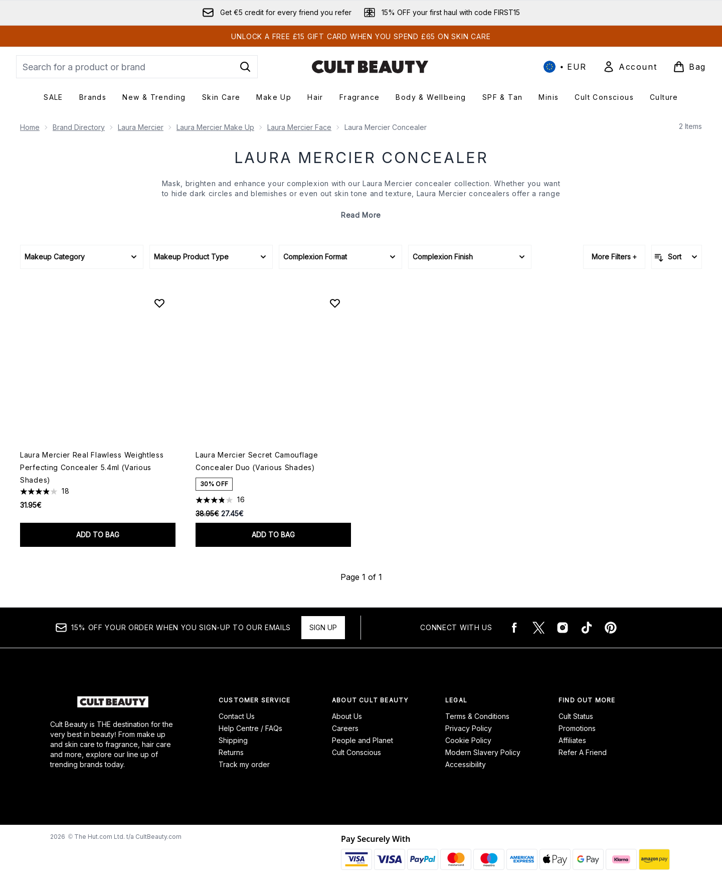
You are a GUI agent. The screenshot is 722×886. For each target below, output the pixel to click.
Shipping (233, 740)
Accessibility (465, 764)
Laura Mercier (140, 127)
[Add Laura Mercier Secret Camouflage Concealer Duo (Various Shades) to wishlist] (335, 303)
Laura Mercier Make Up (215, 127)
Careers (345, 728)
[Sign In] (630, 67)
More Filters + (614, 256)
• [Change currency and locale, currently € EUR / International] (565, 67)
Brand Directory (79, 127)
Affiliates (572, 740)
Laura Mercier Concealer (361, 158)
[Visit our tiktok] (587, 628)
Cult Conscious (356, 752)
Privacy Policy (468, 728)
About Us (347, 716)
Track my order (244, 764)
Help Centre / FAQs (250, 728)
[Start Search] (245, 67)
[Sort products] (676, 257)
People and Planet (362, 740)
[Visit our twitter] (538, 628)
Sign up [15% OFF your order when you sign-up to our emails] (323, 627)
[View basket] (689, 67)
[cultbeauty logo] (370, 67)
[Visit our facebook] (514, 628)
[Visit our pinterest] (611, 628)
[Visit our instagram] (563, 628)
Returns (231, 752)
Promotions (577, 728)
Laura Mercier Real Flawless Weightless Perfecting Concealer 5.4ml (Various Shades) (92, 467)
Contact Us (237, 716)
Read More (361, 215)
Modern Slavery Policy (482, 752)
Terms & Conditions (477, 716)
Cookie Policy (468, 740)
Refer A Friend (583, 752)
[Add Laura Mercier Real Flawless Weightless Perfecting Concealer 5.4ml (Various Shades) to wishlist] (159, 303)
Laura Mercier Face (299, 127)
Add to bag (97, 534)
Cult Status (576, 716)
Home (30, 127)
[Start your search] (137, 67)
